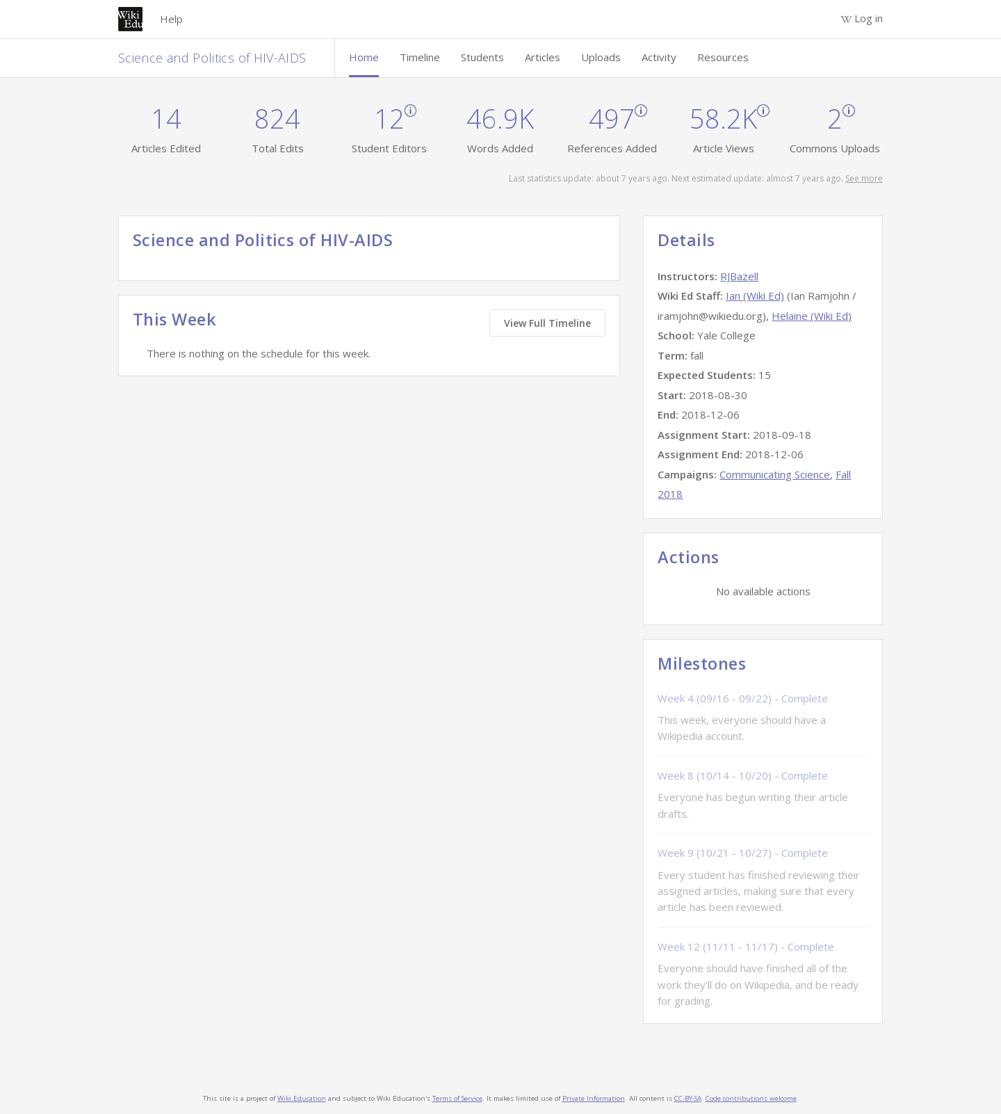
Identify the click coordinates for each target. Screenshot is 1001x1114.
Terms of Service (457, 1098)
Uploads (601, 57)
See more (864, 178)
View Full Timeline (547, 323)
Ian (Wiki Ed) (755, 295)
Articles (542, 57)
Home (364, 57)
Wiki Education (301, 1098)
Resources (723, 57)
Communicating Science (774, 474)
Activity (659, 57)
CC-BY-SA (687, 1098)
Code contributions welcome (751, 1098)
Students (482, 57)
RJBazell (739, 276)
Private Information (593, 1098)
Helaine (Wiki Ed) (812, 316)
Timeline (420, 57)
